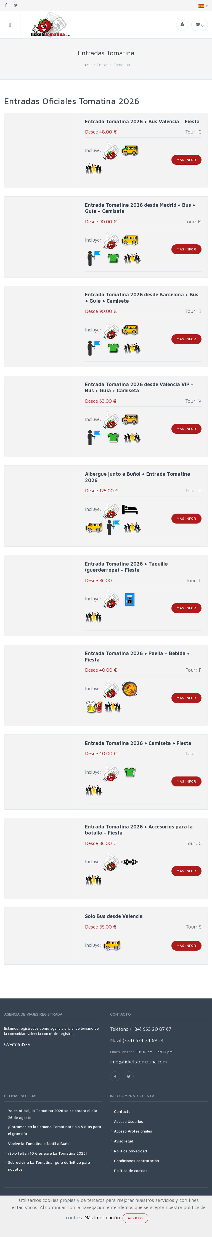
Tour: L (194, 580)
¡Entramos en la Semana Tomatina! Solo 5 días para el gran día (54, 1130)
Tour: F (194, 670)
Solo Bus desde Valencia (114, 916)
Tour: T (193, 753)
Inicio (87, 64)
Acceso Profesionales (133, 1131)
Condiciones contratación (136, 1160)
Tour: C (194, 843)
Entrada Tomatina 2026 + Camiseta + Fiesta (138, 743)
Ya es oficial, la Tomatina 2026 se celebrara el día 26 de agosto (52, 1114)
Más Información (102, 1217)
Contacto (122, 1111)
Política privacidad (130, 1151)
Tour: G (193, 132)
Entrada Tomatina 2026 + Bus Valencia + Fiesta (142, 121)
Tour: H (193, 490)
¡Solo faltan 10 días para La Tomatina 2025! (47, 1153)
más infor (186, 160)
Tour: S (194, 927)
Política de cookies (130, 1170)
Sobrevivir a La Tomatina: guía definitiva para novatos (49, 1165)
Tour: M (193, 221)
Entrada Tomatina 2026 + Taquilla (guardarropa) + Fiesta (126, 567)
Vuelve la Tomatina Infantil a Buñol (39, 1143)
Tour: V (193, 401)
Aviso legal (123, 1141)
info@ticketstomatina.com (138, 1062)
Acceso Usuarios (128, 1121)
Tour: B (193, 311)
